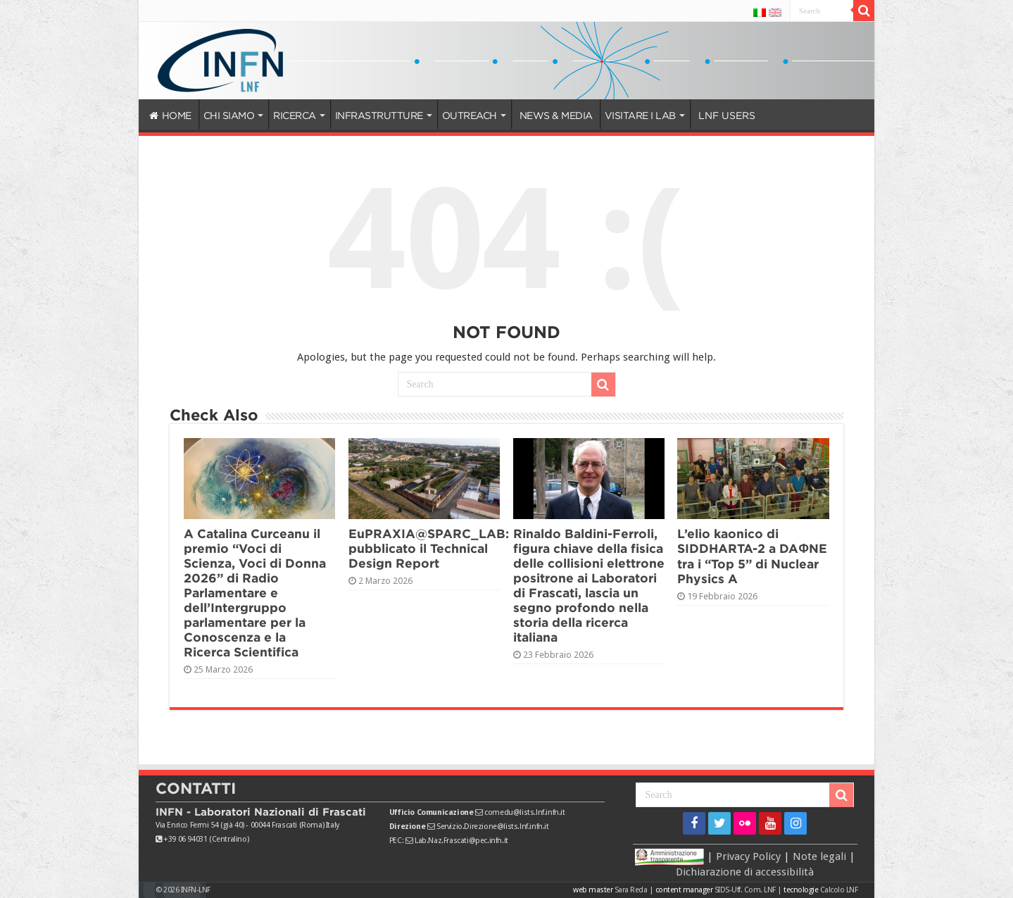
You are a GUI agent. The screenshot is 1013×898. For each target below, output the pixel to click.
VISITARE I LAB (640, 115)
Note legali (819, 855)
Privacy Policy (748, 855)
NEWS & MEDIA (556, 115)
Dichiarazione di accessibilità (745, 872)
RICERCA (294, 115)
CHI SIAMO (229, 115)
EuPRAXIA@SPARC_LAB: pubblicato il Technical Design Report (428, 548)
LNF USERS (726, 115)
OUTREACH (469, 115)
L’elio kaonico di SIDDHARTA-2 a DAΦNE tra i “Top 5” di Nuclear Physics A (751, 556)
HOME (170, 115)
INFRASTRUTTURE (379, 115)
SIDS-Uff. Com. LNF (745, 889)
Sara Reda (629, 889)
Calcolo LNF (839, 889)
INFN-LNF (195, 889)
